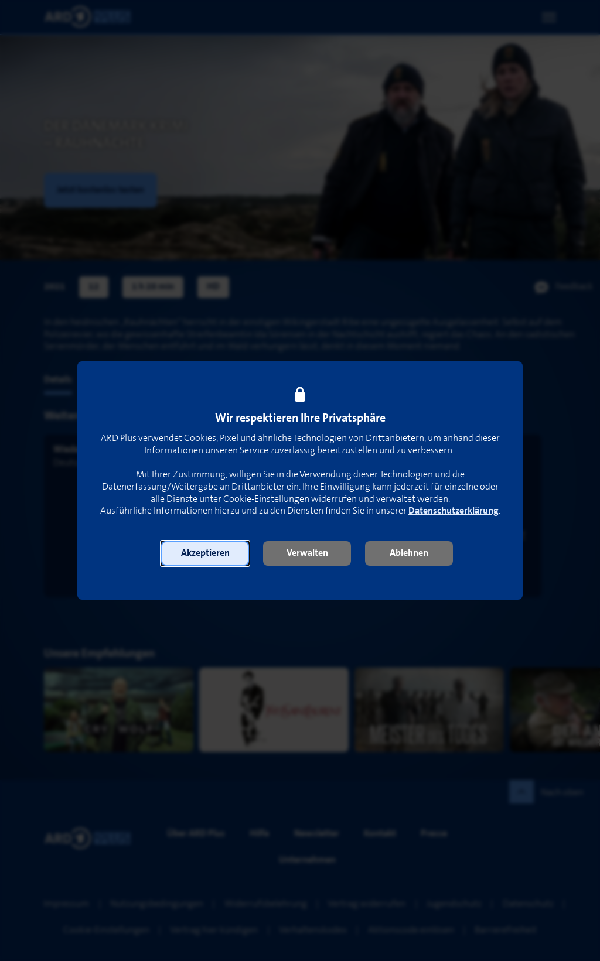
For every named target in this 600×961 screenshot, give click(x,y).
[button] (205, 553)
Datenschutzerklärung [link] (453, 511)
